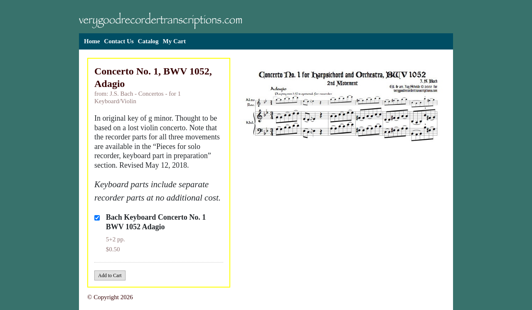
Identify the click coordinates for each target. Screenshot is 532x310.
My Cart (174, 41)
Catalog (148, 41)
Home (92, 41)
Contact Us (118, 41)
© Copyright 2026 (110, 297)
